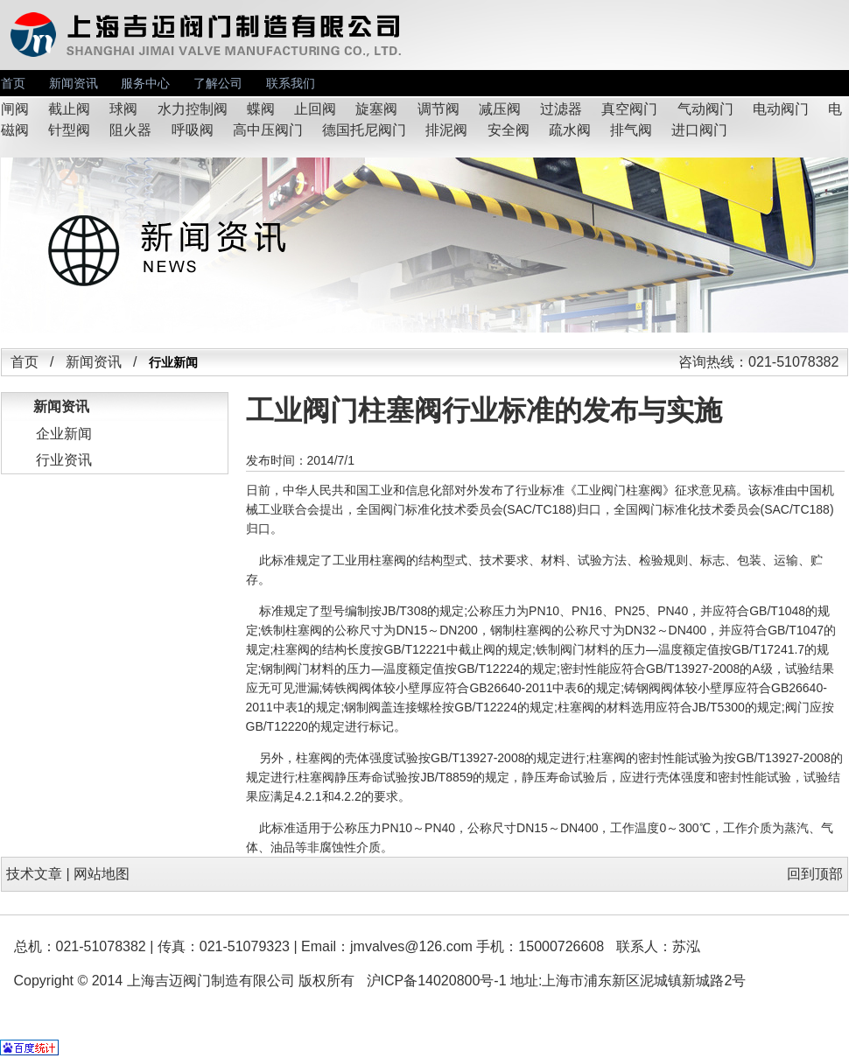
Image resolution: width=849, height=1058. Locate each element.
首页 (13, 83)
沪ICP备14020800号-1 (437, 980)
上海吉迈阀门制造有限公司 (211, 980)
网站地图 (102, 873)
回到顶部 (815, 873)
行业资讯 (64, 459)
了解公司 (217, 83)
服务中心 (145, 83)
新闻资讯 (73, 83)
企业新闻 (64, 433)
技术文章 (34, 873)
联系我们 (290, 83)
